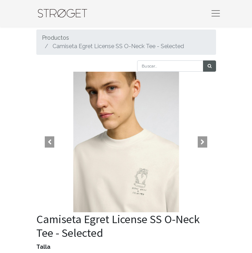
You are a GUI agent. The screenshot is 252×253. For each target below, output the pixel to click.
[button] (49, 142)
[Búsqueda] (209, 66)
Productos (55, 37)
